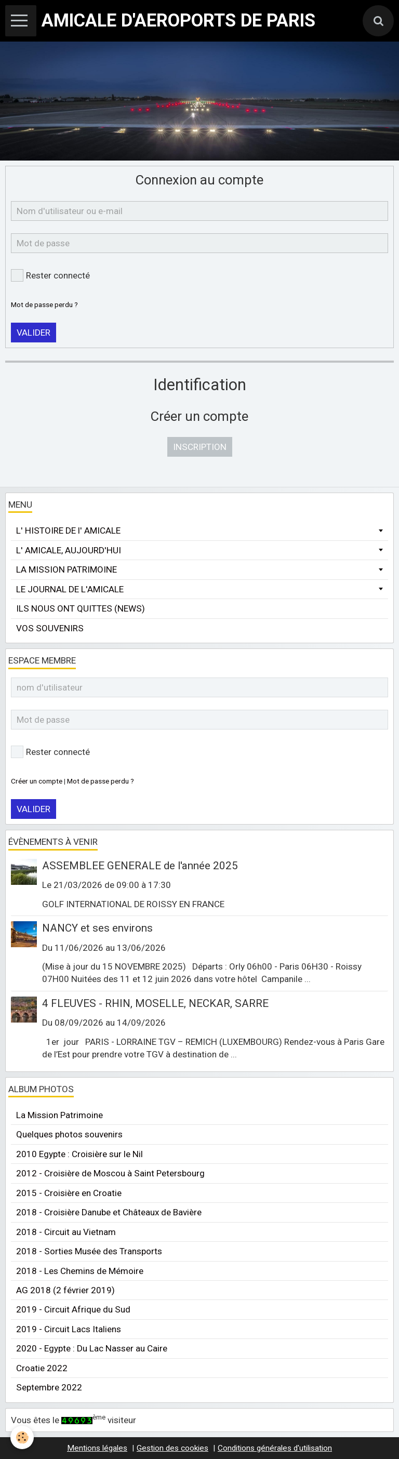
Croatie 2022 (42, 1368)
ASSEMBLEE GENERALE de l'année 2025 (140, 865)
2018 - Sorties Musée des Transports (89, 1251)
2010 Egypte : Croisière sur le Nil (79, 1154)
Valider (33, 332)
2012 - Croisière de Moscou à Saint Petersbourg (110, 1173)
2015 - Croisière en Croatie (69, 1193)
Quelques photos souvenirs (69, 1134)
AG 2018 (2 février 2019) (65, 1290)
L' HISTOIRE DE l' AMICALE (68, 530)
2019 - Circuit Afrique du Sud (73, 1309)
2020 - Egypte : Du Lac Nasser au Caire (91, 1348)
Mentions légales (97, 1448)
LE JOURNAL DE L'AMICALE (70, 589)
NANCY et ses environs (97, 928)
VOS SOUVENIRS (50, 628)
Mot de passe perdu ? (44, 304)
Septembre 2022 (49, 1387)
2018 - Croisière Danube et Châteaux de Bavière (109, 1212)
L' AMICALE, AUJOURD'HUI (68, 550)
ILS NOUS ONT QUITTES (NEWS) (80, 608)
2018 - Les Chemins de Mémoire (79, 1271)
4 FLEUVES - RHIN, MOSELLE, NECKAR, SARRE (155, 1003)
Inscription (200, 447)
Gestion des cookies (172, 1448)
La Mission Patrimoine (59, 1115)
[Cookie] (22, 1437)
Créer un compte (36, 781)
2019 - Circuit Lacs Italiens (68, 1329)
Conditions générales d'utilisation (275, 1448)
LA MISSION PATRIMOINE (66, 569)
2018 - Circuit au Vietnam (66, 1232)
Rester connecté (50, 275)
